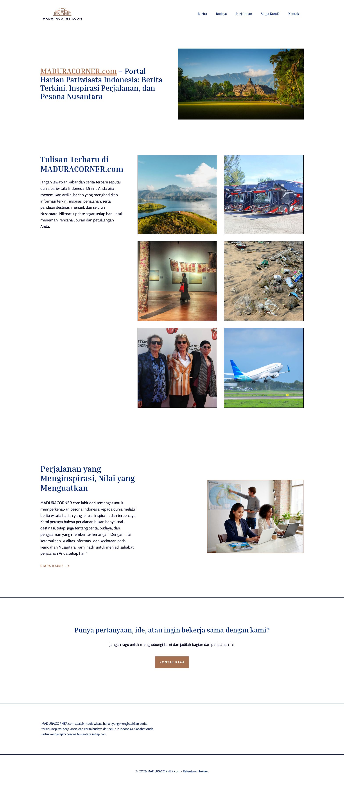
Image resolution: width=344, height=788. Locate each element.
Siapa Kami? (270, 14)
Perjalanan (244, 14)
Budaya (221, 14)
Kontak (293, 14)
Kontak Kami (172, 662)
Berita (202, 14)
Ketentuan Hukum (195, 771)
